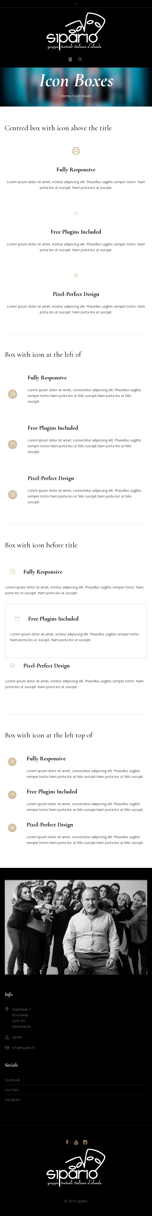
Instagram (13, 1099)
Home (65, 96)
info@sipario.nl (23, 1047)
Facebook (12, 1080)
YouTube (12, 1089)
